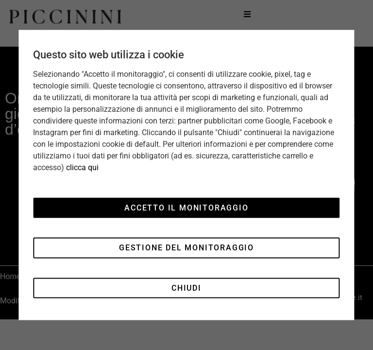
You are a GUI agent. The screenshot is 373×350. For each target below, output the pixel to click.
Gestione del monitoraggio (186, 247)
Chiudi (186, 287)
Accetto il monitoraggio (186, 207)
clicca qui (82, 167)
